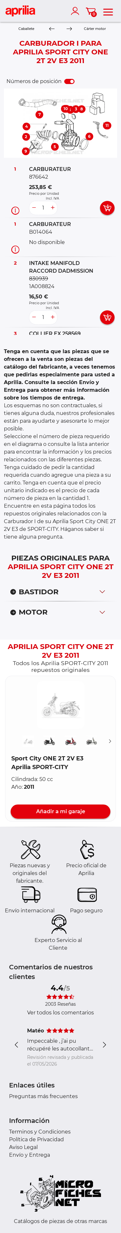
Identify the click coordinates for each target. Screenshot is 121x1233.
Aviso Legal (23, 1147)
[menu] (108, 11)
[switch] (69, 81)
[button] (61, 705)
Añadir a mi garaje (60, 811)
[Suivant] (110, 741)
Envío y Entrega (29, 1155)
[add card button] (107, 208)
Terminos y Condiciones (40, 1132)
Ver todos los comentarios (60, 1013)
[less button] (34, 208)
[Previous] (51, 29)
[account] (76, 11)
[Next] (68, 29)
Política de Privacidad (36, 1139)
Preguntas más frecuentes (43, 1096)
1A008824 (42, 286)
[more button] (52, 208)
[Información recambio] (15, 210)
